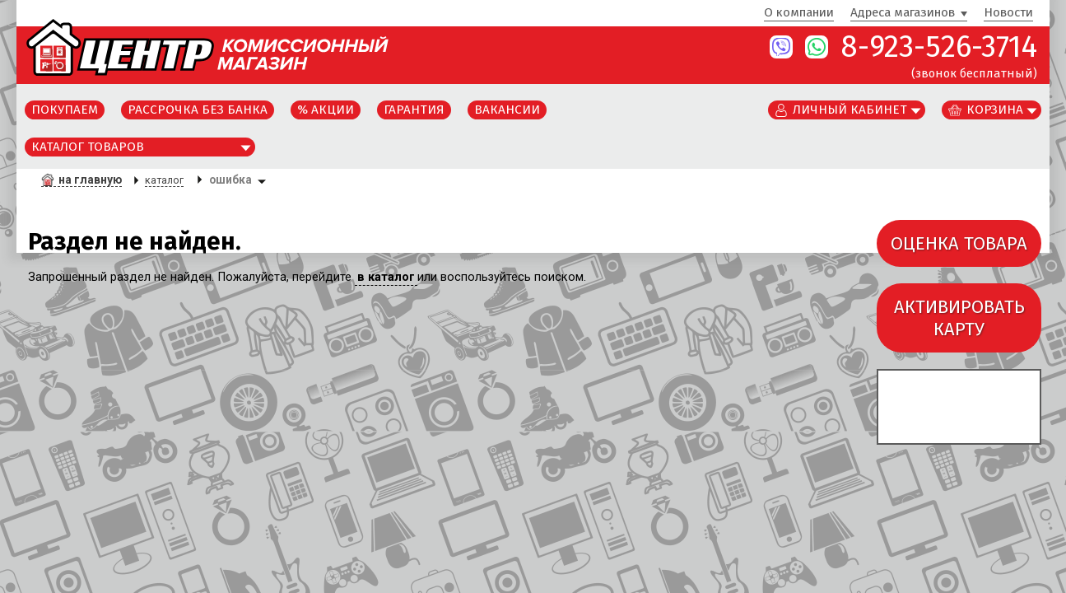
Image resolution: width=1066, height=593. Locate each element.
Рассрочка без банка (198, 109)
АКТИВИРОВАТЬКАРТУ (959, 318)
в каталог (386, 277)
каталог (164, 180)
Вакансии (507, 109)
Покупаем (64, 109)
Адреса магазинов (902, 13)
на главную (90, 179)
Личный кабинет (850, 109)
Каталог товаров (87, 146)
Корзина (994, 109)
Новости (1008, 13)
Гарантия (414, 109)
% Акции (325, 109)
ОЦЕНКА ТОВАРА (959, 243)
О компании (799, 13)
